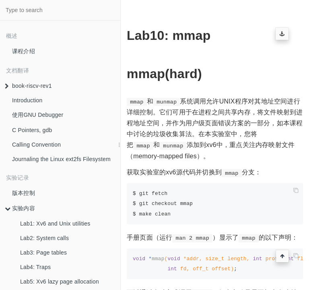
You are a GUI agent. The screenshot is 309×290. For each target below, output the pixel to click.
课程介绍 (23, 51)
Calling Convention (36, 144)
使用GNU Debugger (37, 115)
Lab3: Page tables (43, 252)
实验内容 (20, 208)
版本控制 (23, 193)
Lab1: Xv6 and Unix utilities (55, 223)
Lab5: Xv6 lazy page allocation (59, 281)
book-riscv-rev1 (28, 86)
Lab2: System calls (44, 238)
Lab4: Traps (35, 267)
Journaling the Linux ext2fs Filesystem (61, 159)
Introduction (27, 100)
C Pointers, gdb (32, 130)
